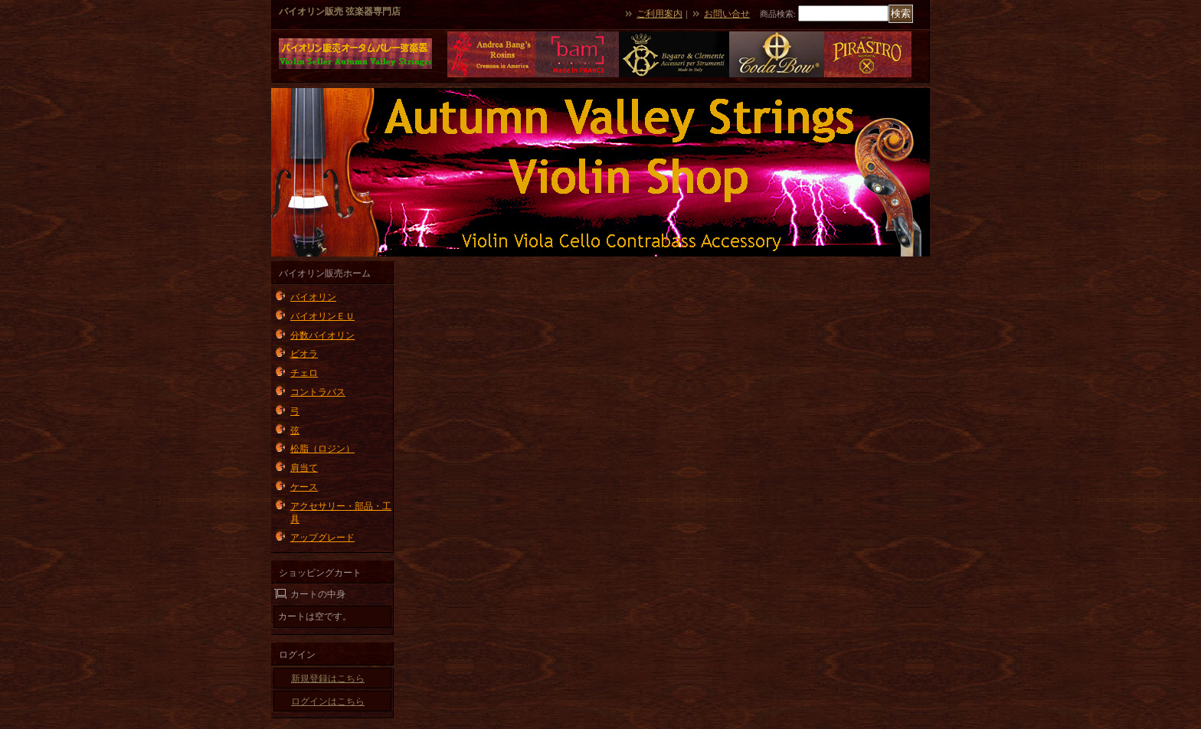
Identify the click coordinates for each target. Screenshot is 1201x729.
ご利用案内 (659, 13)
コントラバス (317, 392)
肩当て (304, 468)
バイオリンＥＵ (322, 316)
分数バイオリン (322, 335)
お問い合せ (727, 13)
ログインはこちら (328, 701)
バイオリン (313, 297)
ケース (304, 487)
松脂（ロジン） (322, 448)
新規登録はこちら (328, 678)
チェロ (304, 373)
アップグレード (322, 537)
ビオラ (304, 353)
